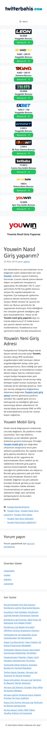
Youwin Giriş (13, 510)
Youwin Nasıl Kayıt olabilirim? (21, 522)
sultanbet (8, 583)
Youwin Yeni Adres (23, 514)
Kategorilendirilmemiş (18, 506)
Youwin (8, 275)
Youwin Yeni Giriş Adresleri (20, 518)
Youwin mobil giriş (13, 444)
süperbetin (9, 570)
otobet (7, 575)
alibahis (7, 579)
